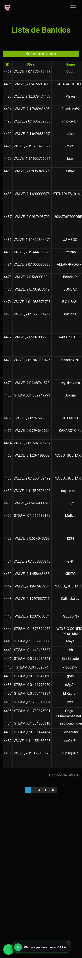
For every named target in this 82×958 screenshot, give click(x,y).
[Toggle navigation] (73, 7)
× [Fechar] (69, 942)
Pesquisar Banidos (41, 54)
